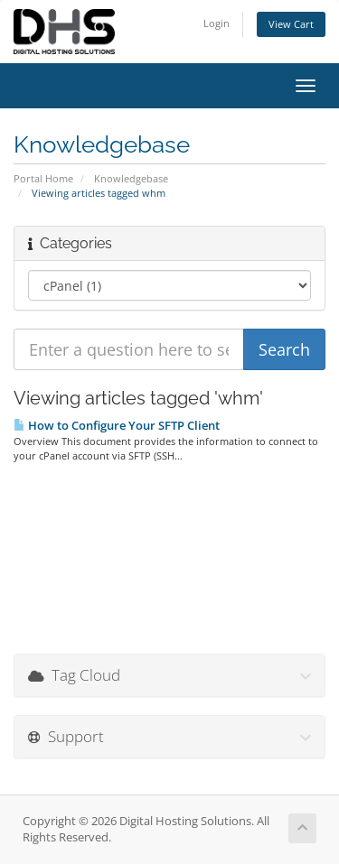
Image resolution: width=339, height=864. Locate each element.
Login (216, 23)
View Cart (291, 24)
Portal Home (43, 178)
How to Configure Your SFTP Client (117, 425)
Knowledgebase (131, 178)
